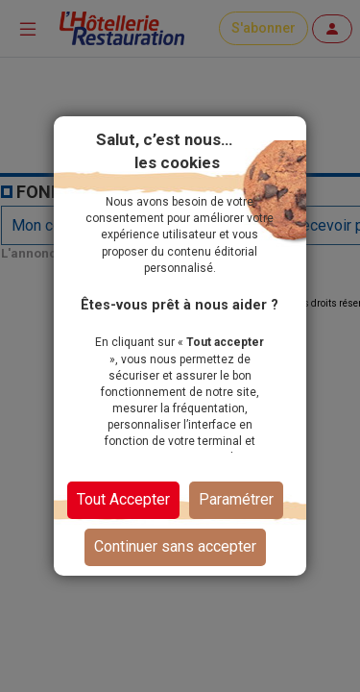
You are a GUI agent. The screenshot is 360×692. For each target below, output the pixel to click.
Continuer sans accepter (175, 546)
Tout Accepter (123, 499)
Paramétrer (236, 499)
